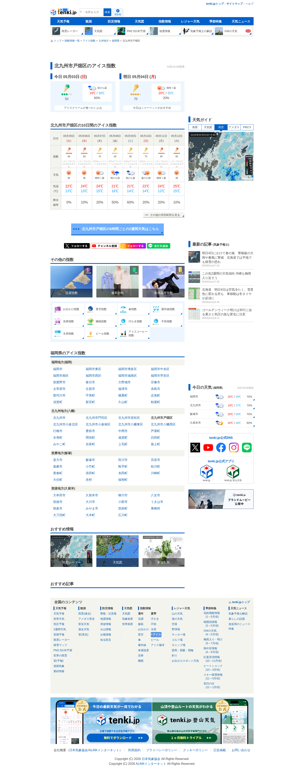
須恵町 (57, 402)
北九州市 (59, 417)
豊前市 (90, 431)
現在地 (118, 14)
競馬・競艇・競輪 (182, 650)
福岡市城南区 (127, 375)
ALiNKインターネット (104, 750)
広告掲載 (219, 750)
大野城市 (124, 382)
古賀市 (90, 388)
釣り (174, 655)
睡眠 (140, 660)
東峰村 (155, 508)
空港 (174, 624)
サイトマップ (234, 3)
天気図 (139, 21)
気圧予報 (59, 624)
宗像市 (155, 382)
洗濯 (140, 618)
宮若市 (155, 460)
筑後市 (57, 501)
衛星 (195, 127)
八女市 (155, 495)
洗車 (140, 655)
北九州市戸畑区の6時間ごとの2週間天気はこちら (120, 229)
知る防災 (105, 639)
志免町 (155, 395)
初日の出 (215, 685)
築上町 (155, 444)
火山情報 (105, 629)
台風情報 (105, 634)
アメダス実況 (86, 618)
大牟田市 (59, 495)
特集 (231, 628)
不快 (153, 624)
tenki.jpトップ (215, 3)
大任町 (57, 479)
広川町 (123, 515)
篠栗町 (123, 395)
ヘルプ (249, 3)
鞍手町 (123, 466)
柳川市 (123, 495)
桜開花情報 (215, 624)
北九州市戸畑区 (162, 417)
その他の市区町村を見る (165, 214)
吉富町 (90, 444)
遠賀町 (123, 437)
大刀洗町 (59, 515)
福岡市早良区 (160, 375)
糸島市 (155, 388)
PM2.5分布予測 (63, 650)
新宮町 (90, 402)
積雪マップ (60, 645)
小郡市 (123, 501)
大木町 (90, 515)
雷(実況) (83, 634)
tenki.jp (63, 13)
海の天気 (177, 618)
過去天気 (83, 629)
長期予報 (59, 634)
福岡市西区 (93, 375)
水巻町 (57, 437)
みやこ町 (59, 444)
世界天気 (59, 618)
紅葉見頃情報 (215, 659)
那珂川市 (59, 395)
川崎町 (155, 473)
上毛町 (123, 444)
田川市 (123, 460)
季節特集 (215, 21)
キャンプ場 (178, 645)
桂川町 (155, 466)
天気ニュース (241, 21)
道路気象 (59, 666)
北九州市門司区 (96, 417)
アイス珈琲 (157, 645)
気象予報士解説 (238, 613)
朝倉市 (57, 508)
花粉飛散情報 (215, 615)
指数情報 (165, 21)
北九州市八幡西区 (163, 424)
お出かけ (143, 629)
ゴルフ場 (177, 639)
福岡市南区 (61, 375)
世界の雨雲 (60, 655)
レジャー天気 (190, 21)
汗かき (155, 618)
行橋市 (57, 431)
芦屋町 (155, 431)
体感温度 (143, 650)
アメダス (234, 127)
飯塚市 (90, 460)
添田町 (90, 473)
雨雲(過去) (84, 613)
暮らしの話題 (237, 618)
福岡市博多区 (127, 369)
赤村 (89, 479)
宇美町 (90, 395)
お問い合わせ (241, 750)
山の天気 (177, 613)
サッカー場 (178, 634)
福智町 (123, 479)
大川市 (90, 501)
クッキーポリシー (195, 750)
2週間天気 (60, 629)
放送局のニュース (239, 624)
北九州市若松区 (129, 417)
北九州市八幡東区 (130, 424)
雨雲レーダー (62, 639)
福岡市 (57, 369)
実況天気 (83, 624)
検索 (107, 12)
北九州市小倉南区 (98, 424)
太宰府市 (59, 388)
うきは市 (157, 501)
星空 (140, 634)
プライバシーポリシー (161, 750)
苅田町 (155, 437)
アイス (157, 634)
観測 (89, 21)
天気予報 (63, 21)
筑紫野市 (59, 382)
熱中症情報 (215, 650)
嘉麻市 (57, 466)
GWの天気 (215, 632)
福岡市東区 (93, 369)
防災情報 (114, 21)
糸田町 (123, 473)
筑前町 (123, 508)
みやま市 (92, 508)
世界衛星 (127, 624)
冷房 (153, 629)
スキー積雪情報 (215, 676)
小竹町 (90, 466)
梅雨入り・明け (215, 641)
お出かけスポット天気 (185, 660)
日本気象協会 (78, 750)
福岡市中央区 (160, 369)
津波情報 (105, 624)
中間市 (123, 431)
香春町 (57, 473)
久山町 (123, 402)
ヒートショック (215, 667)
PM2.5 (247, 127)
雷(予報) (58, 660)
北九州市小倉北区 (65, 424)
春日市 (90, 382)
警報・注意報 (108, 613)
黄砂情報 (59, 671)
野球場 (176, 629)
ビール (155, 639)
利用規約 (134, 750)
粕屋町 (155, 402)
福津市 (123, 388)
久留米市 (92, 495)
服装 (140, 624)
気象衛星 (127, 618)
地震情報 (105, 618)
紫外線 (142, 645)
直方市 (57, 460)
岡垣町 (90, 437)
